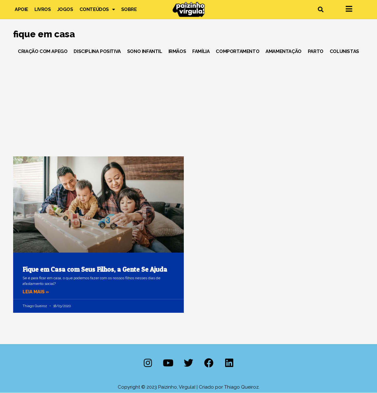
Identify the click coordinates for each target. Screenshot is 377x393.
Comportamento (237, 51)
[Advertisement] (188, 103)
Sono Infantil (144, 51)
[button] (320, 9)
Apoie (21, 9)
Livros (42, 9)
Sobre (129, 9)
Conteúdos (97, 9)
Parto (315, 51)
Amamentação (284, 51)
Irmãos (177, 51)
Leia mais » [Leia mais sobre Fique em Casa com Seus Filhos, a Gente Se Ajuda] (36, 292)
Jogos (65, 9)
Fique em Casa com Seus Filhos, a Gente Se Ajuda (95, 269)
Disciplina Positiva (97, 51)
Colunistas (344, 51)
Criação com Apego (42, 51)
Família (200, 51)
